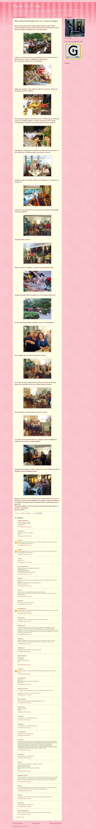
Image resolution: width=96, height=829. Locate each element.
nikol (19, 590)
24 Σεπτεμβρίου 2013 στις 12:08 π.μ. (25, 562)
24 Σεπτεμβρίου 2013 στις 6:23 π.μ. (24, 651)
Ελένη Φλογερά (21, 731)
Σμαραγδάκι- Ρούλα (22, 775)
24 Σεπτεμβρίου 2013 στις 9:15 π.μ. (24, 684)
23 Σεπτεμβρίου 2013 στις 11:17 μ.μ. (25, 545)
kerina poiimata (21, 608)
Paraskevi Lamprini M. (22, 810)
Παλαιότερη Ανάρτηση (56, 823)
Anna (19, 558)
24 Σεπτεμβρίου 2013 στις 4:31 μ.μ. (24, 735)
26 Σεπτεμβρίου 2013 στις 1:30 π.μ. (24, 814)
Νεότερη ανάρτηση (18, 823)
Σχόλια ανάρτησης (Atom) (23, 826)
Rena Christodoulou (22, 566)
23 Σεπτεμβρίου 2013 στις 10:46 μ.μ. (25, 526)
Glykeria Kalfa (21, 699)
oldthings (19, 638)
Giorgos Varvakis (21, 655)
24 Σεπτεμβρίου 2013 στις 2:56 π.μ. (24, 643)
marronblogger (21, 678)
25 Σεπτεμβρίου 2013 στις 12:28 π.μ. (25, 790)
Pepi (18, 785)
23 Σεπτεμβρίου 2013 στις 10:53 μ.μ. (25, 536)
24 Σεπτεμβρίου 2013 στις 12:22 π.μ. (25, 585)
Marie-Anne (20, 617)
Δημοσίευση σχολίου (20, 817)
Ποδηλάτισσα (20, 625)
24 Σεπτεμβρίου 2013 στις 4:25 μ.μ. (24, 719)
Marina (19, 578)
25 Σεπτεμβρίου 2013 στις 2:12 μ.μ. (24, 798)
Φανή (19, 795)
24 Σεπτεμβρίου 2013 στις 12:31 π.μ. (25, 596)
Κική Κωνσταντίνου (22, 688)
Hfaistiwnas (20, 647)
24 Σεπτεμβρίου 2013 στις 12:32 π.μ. (25, 604)
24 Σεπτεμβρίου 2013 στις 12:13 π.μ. (25, 574)
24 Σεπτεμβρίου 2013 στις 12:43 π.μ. (25, 613)
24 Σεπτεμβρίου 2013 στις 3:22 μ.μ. (24, 711)
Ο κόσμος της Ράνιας (22, 520)
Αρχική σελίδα (36, 823)
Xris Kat (19, 668)
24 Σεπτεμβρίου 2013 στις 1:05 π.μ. (24, 621)
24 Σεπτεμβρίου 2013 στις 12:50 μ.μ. (25, 702)
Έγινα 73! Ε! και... (28, 6)
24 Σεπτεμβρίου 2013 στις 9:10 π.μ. (24, 673)
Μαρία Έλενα (20, 707)
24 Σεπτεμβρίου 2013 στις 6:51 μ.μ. (24, 771)
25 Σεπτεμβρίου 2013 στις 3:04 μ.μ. (24, 806)
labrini (19, 540)
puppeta (19, 600)
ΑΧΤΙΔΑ (19, 739)
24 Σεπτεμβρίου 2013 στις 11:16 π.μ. (25, 694)
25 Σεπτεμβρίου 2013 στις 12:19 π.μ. (25, 781)
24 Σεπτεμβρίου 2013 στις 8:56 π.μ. (24, 664)
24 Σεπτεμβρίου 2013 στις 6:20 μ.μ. (24, 757)
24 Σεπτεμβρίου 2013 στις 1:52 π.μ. (24, 634)
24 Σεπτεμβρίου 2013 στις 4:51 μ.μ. (24, 750)
